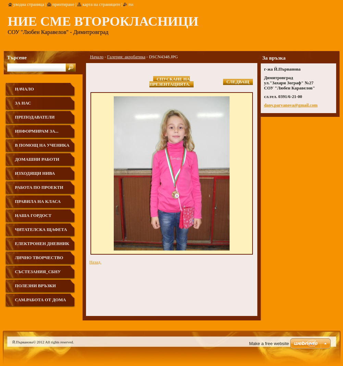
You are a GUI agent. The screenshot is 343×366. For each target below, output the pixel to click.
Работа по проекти (39, 187)
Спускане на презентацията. (169, 82)
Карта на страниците (101, 4)
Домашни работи (37, 159)
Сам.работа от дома (40, 299)
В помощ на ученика (42, 145)
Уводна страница (28, 4)
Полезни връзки (35, 285)
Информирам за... (37, 131)
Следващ (237, 82)
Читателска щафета (41, 229)
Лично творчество (39, 257)
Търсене (17, 57)
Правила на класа (38, 201)
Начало (96, 56)
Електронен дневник (42, 243)
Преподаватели (35, 117)
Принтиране (63, 4)
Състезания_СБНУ (38, 271)
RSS (130, 4)
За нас (23, 103)
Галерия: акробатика (126, 56)
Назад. (95, 262)
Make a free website (269, 343)
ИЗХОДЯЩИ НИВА (35, 173)
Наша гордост (33, 215)
